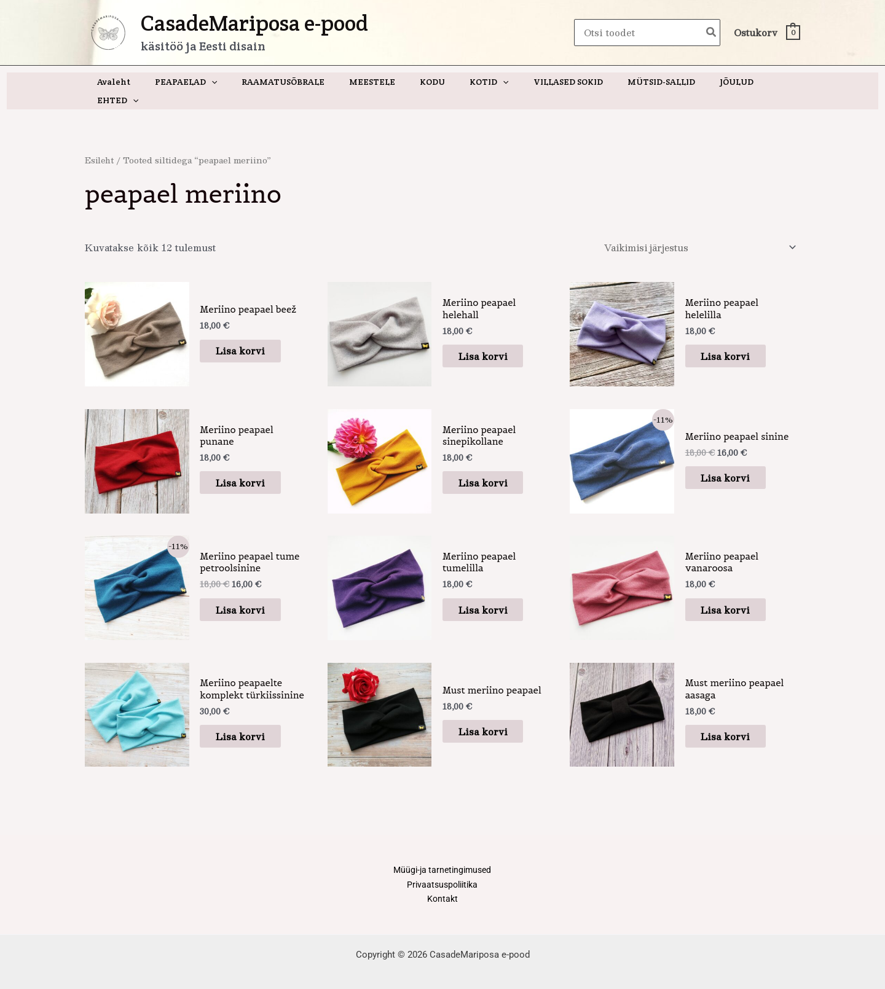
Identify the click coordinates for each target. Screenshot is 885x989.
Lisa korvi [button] (248, 333)
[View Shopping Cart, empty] (766, 32)
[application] (221, 81)
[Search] (712, 33)
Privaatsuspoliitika (442, 869)
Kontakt (442, 884)
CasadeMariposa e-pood (254, 23)
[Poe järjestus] (695, 229)
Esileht (100, 142)
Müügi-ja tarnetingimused (442, 853)
